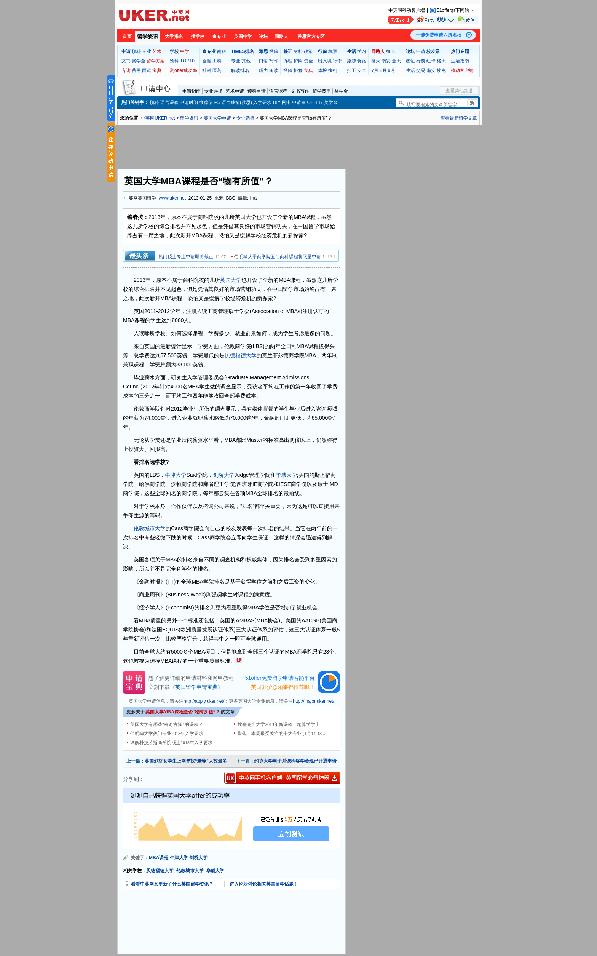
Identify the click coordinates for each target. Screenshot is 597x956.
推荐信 (206, 102)
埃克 (441, 70)
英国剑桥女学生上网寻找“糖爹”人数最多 (186, 761)
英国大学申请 (217, 118)
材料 (298, 51)
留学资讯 (147, 37)
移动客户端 (462, 70)
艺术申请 (235, 91)
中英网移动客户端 (406, 10)
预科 (136, 51)
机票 (332, 51)
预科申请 (256, 91)
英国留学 (147, 198)
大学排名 (174, 36)
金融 (206, 61)
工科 (217, 61)
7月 (374, 70)
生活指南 (460, 61)
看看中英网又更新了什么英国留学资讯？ (172, 884)
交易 (420, 70)
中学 (184, 51)
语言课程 (278, 91)
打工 (351, 70)
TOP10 (187, 61)
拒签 (298, 70)
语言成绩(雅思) (237, 102)
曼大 (396, 61)
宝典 (156, 70)
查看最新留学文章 (459, 118)
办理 (287, 61)
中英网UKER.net (158, 118)
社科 (206, 70)
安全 (361, 70)
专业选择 (213, 91)
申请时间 (189, 102)
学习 (361, 51)
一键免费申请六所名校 (438, 35)
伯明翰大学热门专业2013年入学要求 (166, 733)
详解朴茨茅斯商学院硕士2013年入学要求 (171, 742)
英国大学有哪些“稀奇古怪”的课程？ (166, 724)
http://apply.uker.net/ (204, 701)
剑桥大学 (224, 475)
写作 (273, 61)
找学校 (197, 36)
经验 (273, 51)
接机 (332, 70)
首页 (127, 36)
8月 (383, 70)
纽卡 (390, 51)
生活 (410, 70)
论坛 (263, 36)
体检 (322, 70)
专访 (126, 70)
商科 (221, 51)
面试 (146, 70)
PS (217, 102)
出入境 (325, 61)
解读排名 (240, 70)
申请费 (299, 102)
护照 (298, 61)
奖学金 (138, 61)
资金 (308, 61)
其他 (246, 61)
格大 (375, 61)
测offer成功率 (183, 70)
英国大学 (230, 280)
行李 (337, 61)
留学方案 (156, 61)
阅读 (273, 70)
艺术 (156, 51)
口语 (263, 61)
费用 (136, 70)
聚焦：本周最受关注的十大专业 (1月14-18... (281, 733)
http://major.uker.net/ (313, 701)
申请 (420, 51)
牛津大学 (175, 475)
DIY (277, 102)
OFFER (315, 102)
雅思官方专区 (311, 36)
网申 (286, 102)
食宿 (361, 61)
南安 (386, 61)
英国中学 (243, 36)
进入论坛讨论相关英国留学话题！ (264, 884)
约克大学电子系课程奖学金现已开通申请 (295, 761)
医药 (217, 70)
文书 (126, 61)
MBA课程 (158, 857)
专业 (146, 51)
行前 (420, 61)
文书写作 (300, 91)
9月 (391, 70)
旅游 (351, 61)
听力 (263, 70)
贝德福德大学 (241, 355)
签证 (410, 61)
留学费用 (322, 91)
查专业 (219, 36)
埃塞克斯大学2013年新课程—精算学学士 (279, 724)
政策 (308, 51)
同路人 (281, 36)
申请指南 (191, 91)
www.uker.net (172, 198)
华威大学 (286, 475)
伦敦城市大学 (150, 528)
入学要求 (262, 102)
